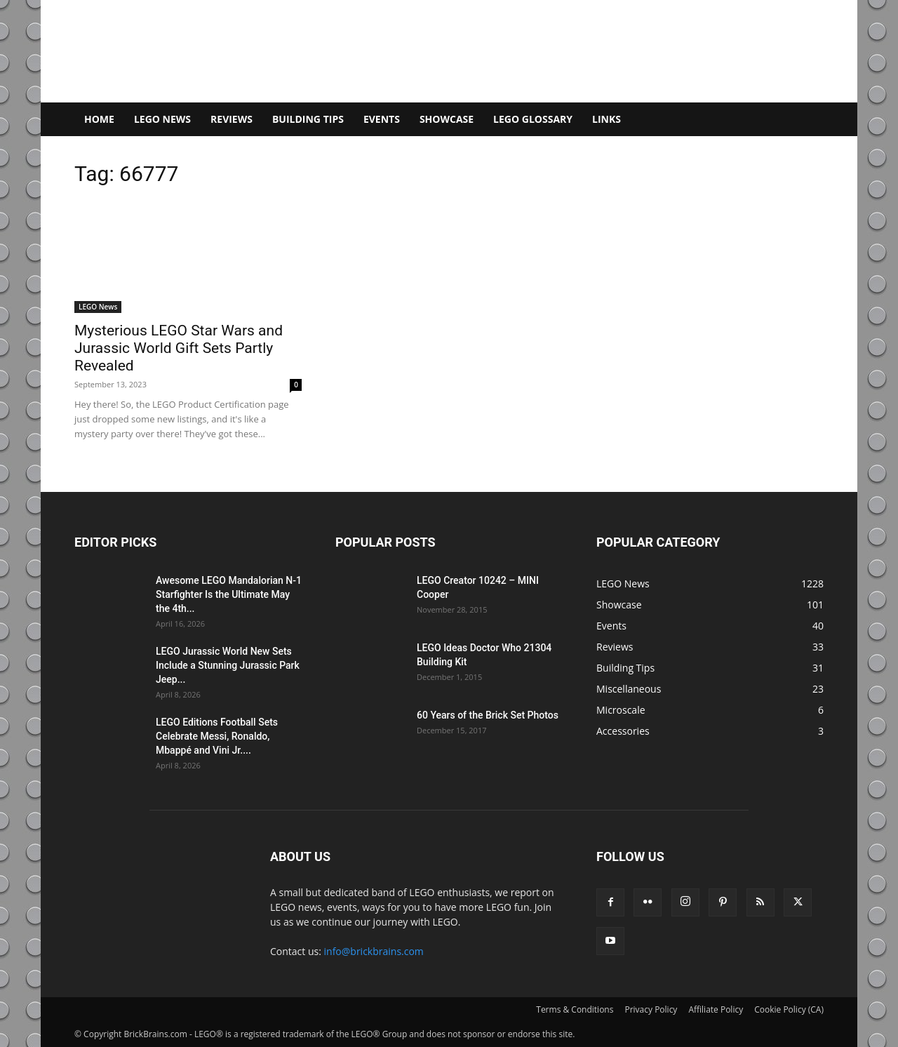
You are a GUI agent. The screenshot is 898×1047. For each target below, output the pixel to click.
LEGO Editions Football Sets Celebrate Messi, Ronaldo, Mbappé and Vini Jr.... (217, 736)
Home (99, 119)
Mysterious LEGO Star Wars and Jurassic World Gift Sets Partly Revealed (178, 348)
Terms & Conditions (574, 1009)
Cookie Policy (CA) (789, 1009)
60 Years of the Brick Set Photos (487, 715)
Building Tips (308, 119)
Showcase (447, 119)
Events (381, 119)
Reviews (231, 119)
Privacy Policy (650, 1009)
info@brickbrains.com (374, 951)
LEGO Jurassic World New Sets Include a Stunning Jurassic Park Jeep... (228, 665)
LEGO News (162, 119)
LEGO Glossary (532, 119)
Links (606, 119)
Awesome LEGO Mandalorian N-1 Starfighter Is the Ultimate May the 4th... (229, 594)
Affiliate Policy (715, 1009)
